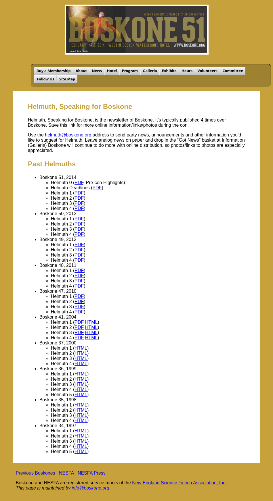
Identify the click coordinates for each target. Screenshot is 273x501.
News (97, 70)
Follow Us (45, 79)
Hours (187, 70)
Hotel (112, 70)
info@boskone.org (90, 487)
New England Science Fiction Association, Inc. (179, 482)
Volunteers (208, 70)
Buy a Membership (54, 70)
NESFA (66, 473)
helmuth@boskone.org (68, 134)
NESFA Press (92, 473)
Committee (232, 70)
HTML (91, 322)
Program (130, 70)
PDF (79, 182)
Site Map (67, 79)
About (81, 70)
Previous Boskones (35, 473)
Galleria (150, 70)
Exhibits (169, 70)
